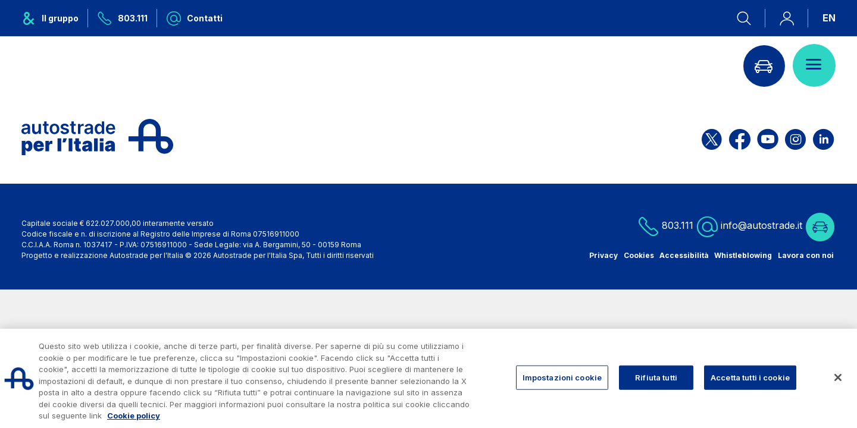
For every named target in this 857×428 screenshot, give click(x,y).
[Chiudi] (838, 377)
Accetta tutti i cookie (750, 377)
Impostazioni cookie (562, 377)
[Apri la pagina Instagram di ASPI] (795, 137)
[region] (428, 378)
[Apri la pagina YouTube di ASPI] (767, 137)
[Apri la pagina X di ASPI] (712, 137)
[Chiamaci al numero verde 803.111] (122, 18)
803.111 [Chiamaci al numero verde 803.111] (665, 226)
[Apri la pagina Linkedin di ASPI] (823, 137)
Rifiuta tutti (656, 377)
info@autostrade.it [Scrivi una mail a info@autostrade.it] (749, 226)
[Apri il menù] (814, 65)
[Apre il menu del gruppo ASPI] (54, 18)
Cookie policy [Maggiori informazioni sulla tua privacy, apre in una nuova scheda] (133, 415)
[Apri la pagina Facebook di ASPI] (739, 137)
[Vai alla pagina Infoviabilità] (763, 65)
